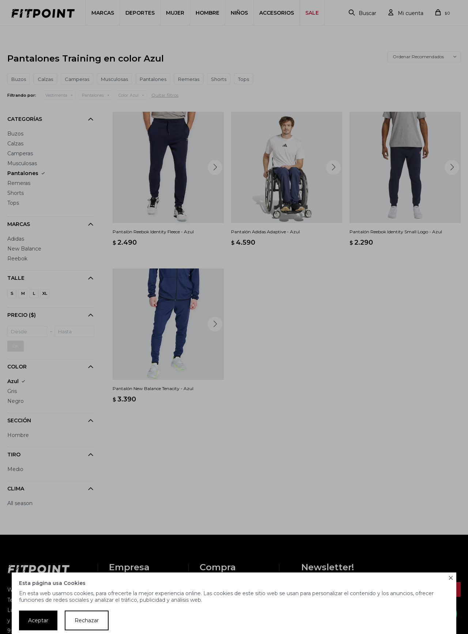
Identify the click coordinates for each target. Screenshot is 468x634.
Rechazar (87, 620)
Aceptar (38, 620)
